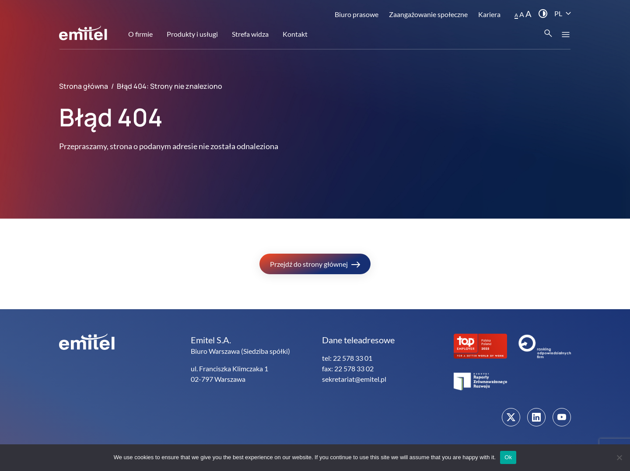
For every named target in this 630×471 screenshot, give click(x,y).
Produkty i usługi (192, 34)
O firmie (140, 34)
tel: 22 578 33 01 (347, 358)
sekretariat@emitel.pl (354, 379)
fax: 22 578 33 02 (348, 368)
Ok (508, 457)
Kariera (489, 14)
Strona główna (83, 86)
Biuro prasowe (356, 14)
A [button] (516, 15)
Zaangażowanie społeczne (428, 14)
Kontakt (295, 34)
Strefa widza (250, 34)
